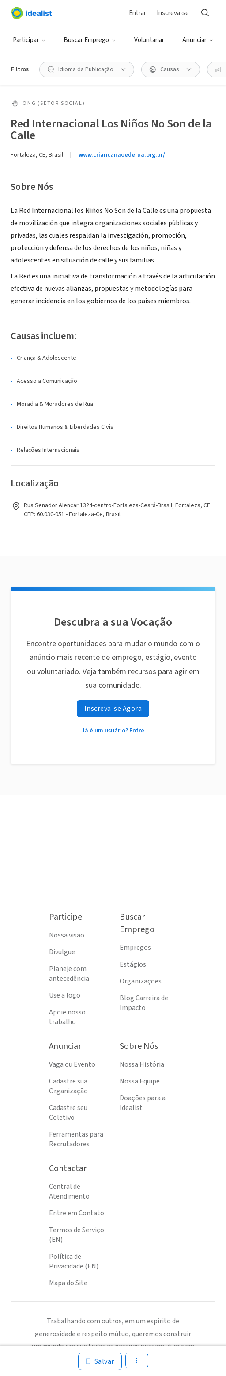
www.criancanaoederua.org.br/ (122, 155)
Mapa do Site (68, 1283)
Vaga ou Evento (72, 1064)
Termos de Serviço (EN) (76, 1235)
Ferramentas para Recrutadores (76, 1139)
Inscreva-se (173, 13)
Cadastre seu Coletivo (68, 1112)
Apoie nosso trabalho (67, 1017)
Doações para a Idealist (143, 1103)
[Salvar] (100, 1361)
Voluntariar (149, 40)
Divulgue (62, 952)
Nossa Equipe (140, 1081)
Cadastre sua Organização (68, 1086)
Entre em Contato (76, 1213)
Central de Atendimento (69, 1191)
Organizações (141, 981)
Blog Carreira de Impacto (144, 1003)
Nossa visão (66, 935)
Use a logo (64, 995)
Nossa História (142, 1064)
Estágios (133, 964)
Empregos (135, 947)
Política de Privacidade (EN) (73, 1261)
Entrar (137, 13)
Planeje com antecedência (69, 973)
